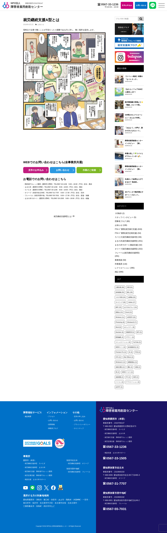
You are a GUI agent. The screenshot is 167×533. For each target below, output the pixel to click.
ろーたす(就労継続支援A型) (128, 237)
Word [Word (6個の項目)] (118, 327)
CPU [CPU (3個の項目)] (118, 357)
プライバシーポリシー (82, 424)
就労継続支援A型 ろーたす (35, 463)
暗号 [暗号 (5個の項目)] (139, 332)
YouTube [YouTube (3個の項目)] (137, 342)
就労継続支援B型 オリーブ (78, 463)
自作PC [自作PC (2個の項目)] (119, 387)
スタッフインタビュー (125, 217)
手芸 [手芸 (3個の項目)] (137, 352)
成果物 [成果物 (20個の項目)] (131, 297)
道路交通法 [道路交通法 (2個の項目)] (120, 367)
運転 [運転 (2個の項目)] (129, 367)
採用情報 (51, 424)
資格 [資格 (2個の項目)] (137, 367)
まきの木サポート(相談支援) (128, 245)
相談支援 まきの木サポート (35, 479)
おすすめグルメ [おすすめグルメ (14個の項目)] (130, 307)
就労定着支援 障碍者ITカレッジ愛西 (38, 475)
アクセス (51, 416)
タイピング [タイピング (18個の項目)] (120, 302)
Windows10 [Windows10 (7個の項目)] (131, 322)
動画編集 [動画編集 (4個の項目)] (119, 337)
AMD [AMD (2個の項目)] (135, 377)
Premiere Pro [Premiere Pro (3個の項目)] (121, 352)
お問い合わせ (62, 170)
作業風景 (121, 264)
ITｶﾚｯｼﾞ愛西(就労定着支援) (128, 233)
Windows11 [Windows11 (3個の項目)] (120, 362)
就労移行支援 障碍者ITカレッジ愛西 (38, 471)
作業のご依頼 (89, 170)
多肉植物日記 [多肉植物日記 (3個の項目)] (133, 347)
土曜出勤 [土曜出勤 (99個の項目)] (120, 287)
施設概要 (28, 416)
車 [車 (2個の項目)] (117, 372)
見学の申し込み (79, 416)
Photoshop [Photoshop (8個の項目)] (120, 322)
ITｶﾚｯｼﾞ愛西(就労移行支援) (128, 229)
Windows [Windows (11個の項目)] (120, 317)
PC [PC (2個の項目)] (128, 377)
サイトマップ (79, 428)
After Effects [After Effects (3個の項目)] (128, 357)
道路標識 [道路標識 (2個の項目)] (119, 377)
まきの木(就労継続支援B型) (129, 241)
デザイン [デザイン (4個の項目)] (130, 337)
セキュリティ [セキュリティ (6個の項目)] (129, 327)
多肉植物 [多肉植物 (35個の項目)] (120, 292)
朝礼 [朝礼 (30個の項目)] (130, 292)
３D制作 (120, 213)
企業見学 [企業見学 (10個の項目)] (131, 317)
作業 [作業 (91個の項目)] (130, 287)
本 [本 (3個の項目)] (130, 352)
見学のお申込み (36, 170)
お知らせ (41, 24)
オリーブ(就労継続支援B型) (129, 249)
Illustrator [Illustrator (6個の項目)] (119, 332)
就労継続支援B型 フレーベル (79, 472)
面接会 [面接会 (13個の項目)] (119, 312)
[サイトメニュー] (161, 5)
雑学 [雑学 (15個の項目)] (118, 307)
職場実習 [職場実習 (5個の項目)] (130, 332)
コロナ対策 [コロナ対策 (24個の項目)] (120, 297)
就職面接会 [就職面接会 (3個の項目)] (132, 362)
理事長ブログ (122, 221)
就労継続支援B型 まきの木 (35, 467)
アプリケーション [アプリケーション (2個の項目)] (132, 382)
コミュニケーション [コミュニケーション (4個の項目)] (123, 342)
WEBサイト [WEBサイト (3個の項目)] (120, 347)
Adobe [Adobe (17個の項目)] (131, 302)
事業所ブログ (53, 428)
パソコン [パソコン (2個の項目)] (119, 382)
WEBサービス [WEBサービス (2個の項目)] (127, 372)
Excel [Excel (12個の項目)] (128, 312)
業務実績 (120, 260)
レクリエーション (125, 268)
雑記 (119, 272)
